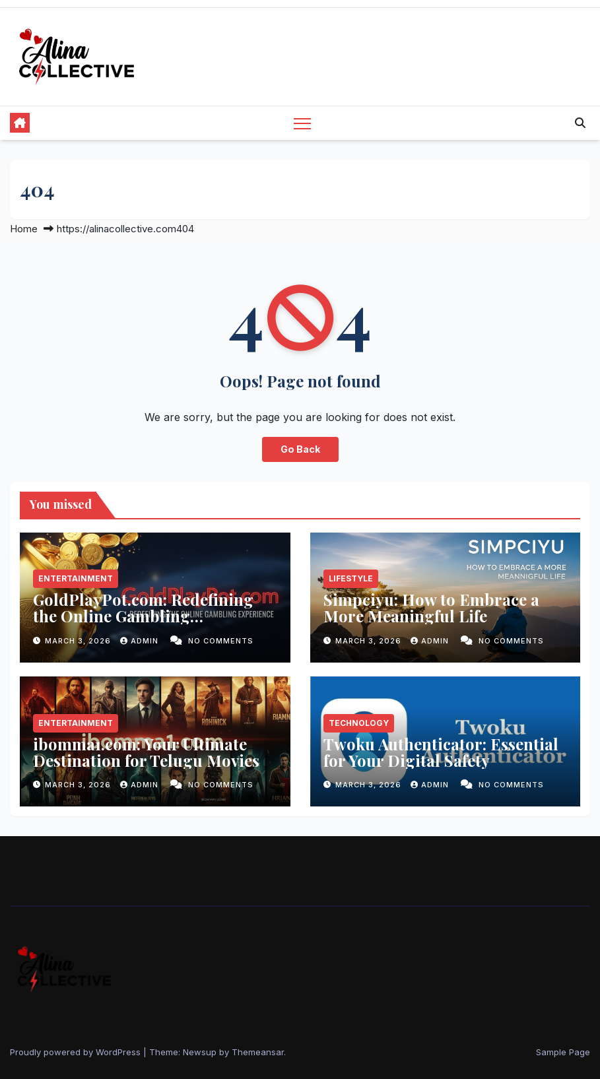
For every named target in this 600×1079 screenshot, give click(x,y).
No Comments (220, 640)
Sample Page (563, 1052)
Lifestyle (351, 578)
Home (24, 228)
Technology (359, 723)
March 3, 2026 (79, 640)
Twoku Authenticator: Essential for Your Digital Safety (440, 752)
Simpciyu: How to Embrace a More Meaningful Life (431, 607)
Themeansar (258, 1052)
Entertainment (75, 578)
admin (140, 640)
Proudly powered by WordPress (76, 1052)
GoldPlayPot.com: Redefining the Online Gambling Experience (143, 616)
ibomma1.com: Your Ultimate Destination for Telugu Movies (146, 752)
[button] (580, 122)
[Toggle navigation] (302, 123)
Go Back (300, 449)
